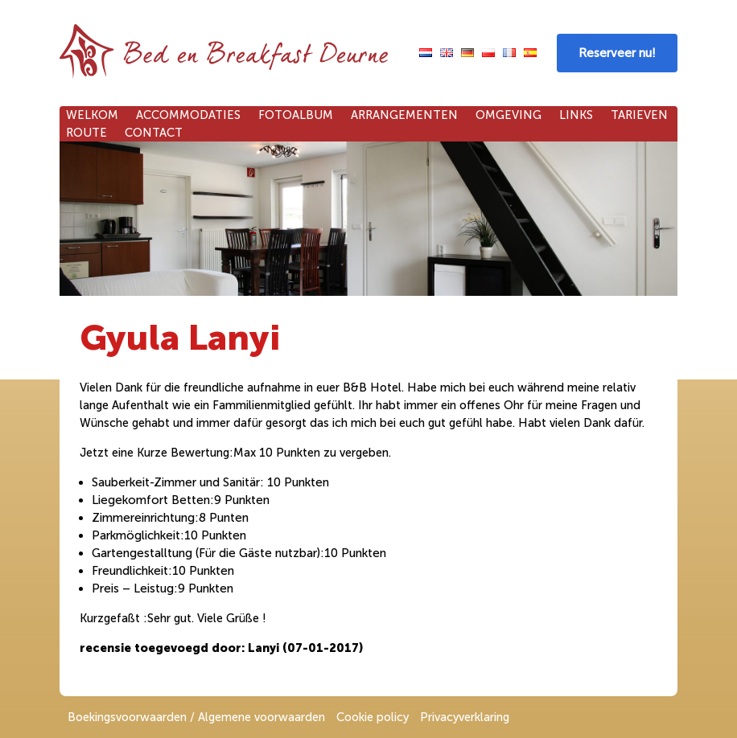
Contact (154, 132)
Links (576, 115)
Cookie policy (372, 717)
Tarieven (639, 115)
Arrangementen (404, 115)
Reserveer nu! (617, 53)
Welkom (92, 115)
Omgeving (508, 115)
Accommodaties (188, 115)
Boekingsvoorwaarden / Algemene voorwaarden (196, 717)
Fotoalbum (295, 115)
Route (86, 132)
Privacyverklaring (464, 717)
